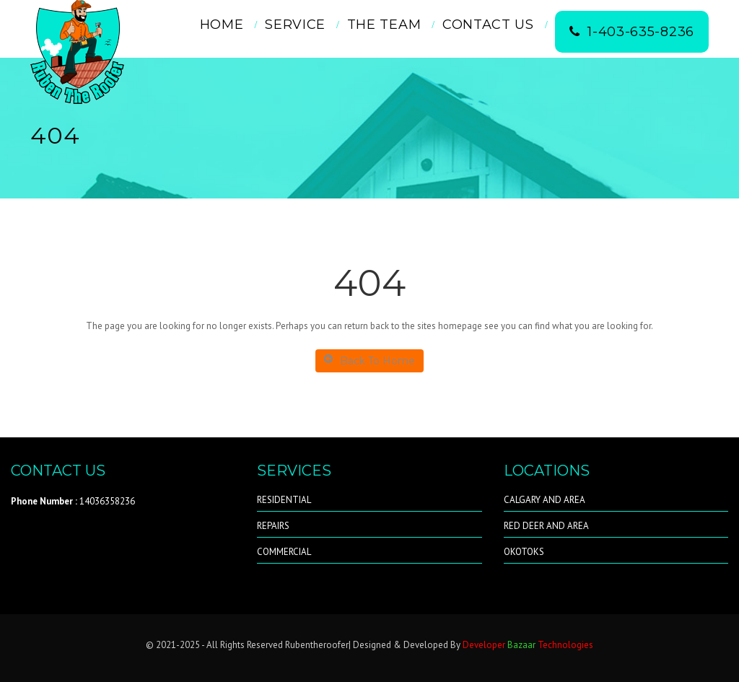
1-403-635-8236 (631, 32)
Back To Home (369, 360)
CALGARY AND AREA (544, 500)
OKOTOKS (524, 552)
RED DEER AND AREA (546, 526)
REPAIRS (273, 526)
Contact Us (488, 24)
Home (222, 24)
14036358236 (73, 501)
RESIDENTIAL (284, 500)
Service (295, 24)
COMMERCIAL (284, 552)
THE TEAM (384, 24)
